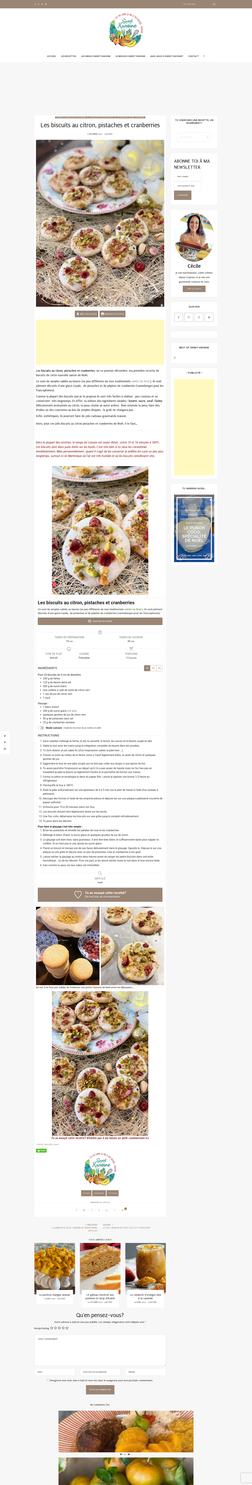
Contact (193, 56)
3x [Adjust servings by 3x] (159, 667)
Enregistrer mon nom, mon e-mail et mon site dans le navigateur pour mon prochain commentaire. (101, 1379)
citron (40, 1143)
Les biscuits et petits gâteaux (101, 117)
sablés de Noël (140, 381)
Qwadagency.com (210, 1479)
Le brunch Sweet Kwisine (130, 56)
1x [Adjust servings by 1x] (147, 667)
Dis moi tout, (92, 895)
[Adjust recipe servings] (127, 656)
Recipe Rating (41, 1327)
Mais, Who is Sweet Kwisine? (166, 56)
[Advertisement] (126, 91)
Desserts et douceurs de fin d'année (71, 117)
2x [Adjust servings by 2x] (153, 667)
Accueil (51, 56)
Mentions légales (184, 1479)
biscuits (48, 1143)
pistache (113, 1192)
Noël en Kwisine (137, 117)
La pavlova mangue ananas (54, 1293)
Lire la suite (194, 289)
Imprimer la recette (112, 314)
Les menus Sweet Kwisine (96, 56)
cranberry (99, 1192)
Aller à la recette (86, 314)
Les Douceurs (122, 117)
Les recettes (68, 56)
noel (56, 1143)
